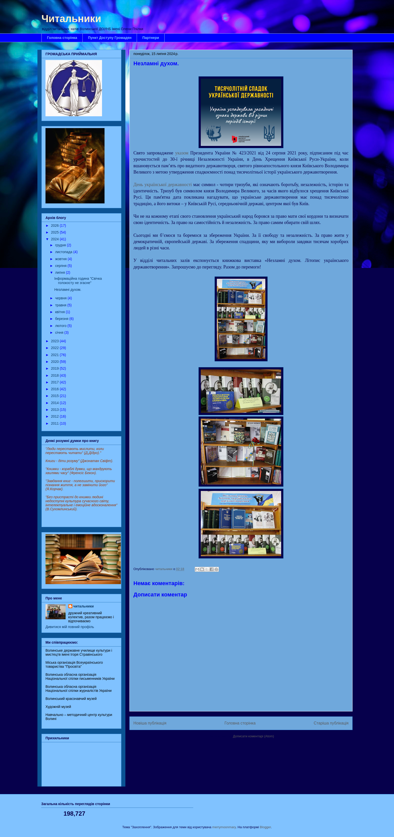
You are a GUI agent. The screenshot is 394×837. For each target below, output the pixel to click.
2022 (55, 348)
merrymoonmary (224, 827)
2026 (55, 226)
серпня (61, 266)
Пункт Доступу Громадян (109, 38)
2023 (55, 341)
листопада (64, 252)
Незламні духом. (67, 290)
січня (59, 332)
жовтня (61, 259)
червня (61, 298)
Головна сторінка (62, 38)
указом (181, 152)
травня (61, 305)
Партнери (150, 38)
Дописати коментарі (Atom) (253, 736)
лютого (61, 326)
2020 (55, 362)
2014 (55, 403)
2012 (55, 416)
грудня (61, 245)
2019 (55, 368)
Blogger (265, 827)
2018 (55, 375)
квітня (60, 312)
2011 (55, 423)
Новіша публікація (149, 723)
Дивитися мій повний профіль (69, 627)
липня (60, 272)
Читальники (71, 18)
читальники (83, 606)
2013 (55, 410)
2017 (55, 382)
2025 (55, 232)
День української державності (162, 184)
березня (62, 319)
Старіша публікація (331, 723)
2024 (55, 239)
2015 (55, 396)
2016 (55, 389)
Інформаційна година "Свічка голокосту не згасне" (78, 280)
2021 (55, 355)
